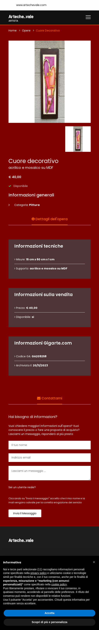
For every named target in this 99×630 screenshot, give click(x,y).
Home (12, 30)
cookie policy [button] (59, 584)
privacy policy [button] (38, 573)
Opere (26, 30)
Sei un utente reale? (22, 487)
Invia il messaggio (24, 513)
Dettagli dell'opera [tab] (50, 218)
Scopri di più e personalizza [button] (49, 622)
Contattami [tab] (49, 397)
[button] (94, 562)
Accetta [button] (49, 613)
